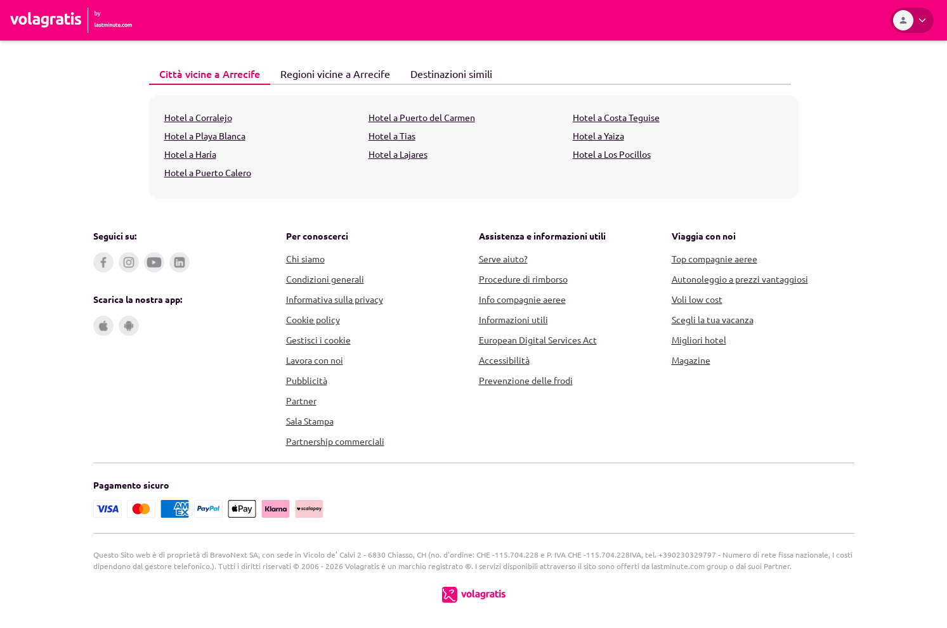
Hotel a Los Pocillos (612, 154)
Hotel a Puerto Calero (207, 172)
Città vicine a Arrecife (204, 73)
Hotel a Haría (190, 154)
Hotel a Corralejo (198, 117)
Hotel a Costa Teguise (616, 117)
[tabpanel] (474, 147)
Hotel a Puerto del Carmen (422, 117)
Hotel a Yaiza (598, 135)
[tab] (209, 74)
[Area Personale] (912, 20)
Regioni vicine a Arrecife (330, 73)
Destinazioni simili (446, 73)
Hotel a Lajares (398, 154)
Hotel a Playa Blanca (204, 135)
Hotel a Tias (392, 135)
